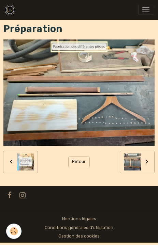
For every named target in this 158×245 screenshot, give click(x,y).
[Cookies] (13, 231)
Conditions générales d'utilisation (79, 227)
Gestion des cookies (79, 236)
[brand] (11, 10)
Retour (79, 161)
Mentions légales (79, 218)
